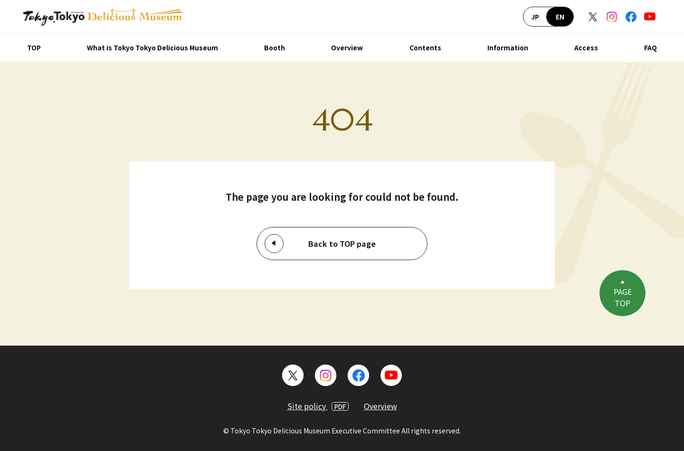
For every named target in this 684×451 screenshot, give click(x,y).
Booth (274, 47)
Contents (425, 47)
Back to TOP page (342, 243)
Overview (347, 47)
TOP (34, 47)
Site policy (318, 406)
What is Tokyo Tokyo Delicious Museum (152, 47)
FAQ (650, 47)
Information (507, 47)
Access (586, 47)
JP (535, 16)
